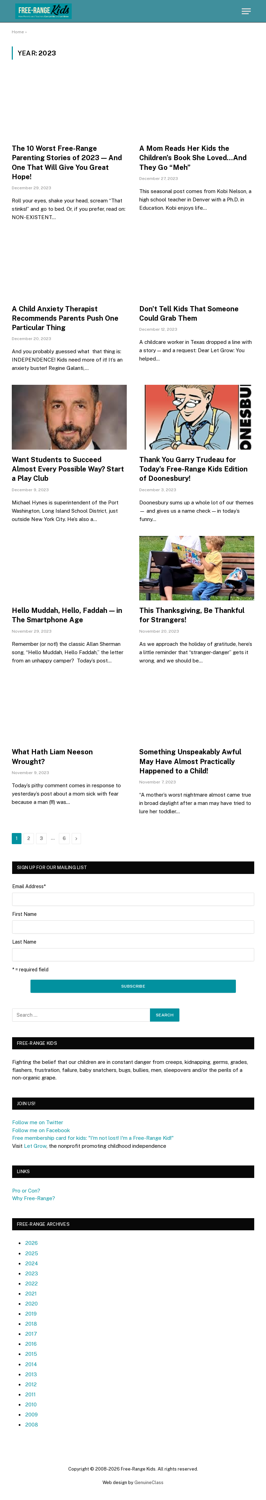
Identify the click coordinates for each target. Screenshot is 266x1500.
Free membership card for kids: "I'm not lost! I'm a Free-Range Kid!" (93, 1138)
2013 (31, 1374)
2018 (31, 1324)
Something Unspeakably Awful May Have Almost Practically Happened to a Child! (190, 761)
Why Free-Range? (33, 1198)
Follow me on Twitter (37, 1122)
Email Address (29, 886)
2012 (31, 1384)
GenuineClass (148, 1482)
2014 (31, 1364)
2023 (31, 1273)
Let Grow (35, 1146)
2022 (31, 1283)
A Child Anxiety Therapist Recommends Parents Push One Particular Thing (65, 318)
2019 (31, 1314)
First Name (24, 914)
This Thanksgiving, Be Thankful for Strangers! (192, 615)
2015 (31, 1354)
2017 (31, 1334)
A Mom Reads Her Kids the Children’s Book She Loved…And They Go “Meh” (193, 157)
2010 (31, 1404)
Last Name (24, 942)
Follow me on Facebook (41, 1130)
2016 (31, 1344)
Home (18, 31)
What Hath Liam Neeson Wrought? (52, 756)
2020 (31, 1304)
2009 (31, 1414)
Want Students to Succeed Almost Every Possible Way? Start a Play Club (68, 469)
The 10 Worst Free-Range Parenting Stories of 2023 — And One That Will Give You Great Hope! (67, 162)
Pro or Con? (26, 1191)
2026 (31, 1243)
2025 (31, 1253)
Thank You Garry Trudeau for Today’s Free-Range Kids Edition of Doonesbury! (193, 469)
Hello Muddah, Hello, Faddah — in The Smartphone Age (67, 615)
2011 (30, 1394)
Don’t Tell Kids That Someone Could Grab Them (189, 313)
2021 (31, 1294)
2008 (31, 1425)
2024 (31, 1263)
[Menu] (246, 11)
